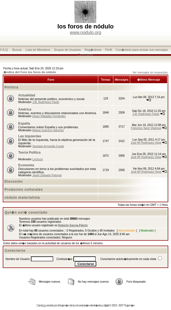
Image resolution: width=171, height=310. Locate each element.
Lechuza (37, 159)
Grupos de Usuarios (67, 49)
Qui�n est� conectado (26, 212)
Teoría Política (29, 152)
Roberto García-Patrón (73, 225)
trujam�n (64, 305)
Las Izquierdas (29, 136)
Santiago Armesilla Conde (48, 146)
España (24, 123)
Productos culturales (23, 189)
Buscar (17, 49)
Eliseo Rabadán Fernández (49, 116)
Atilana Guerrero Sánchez (48, 130)
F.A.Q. (4, 49)
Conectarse (85, 54)
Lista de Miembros (37, 49)
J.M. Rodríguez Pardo (45, 102)
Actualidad (26, 95)
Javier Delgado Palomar (47, 175)
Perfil (108, 49)
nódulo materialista (22, 197)
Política (11, 87)
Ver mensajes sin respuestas (150, 72)
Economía (26, 165)
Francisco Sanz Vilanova (146, 128)
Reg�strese (93, 49)
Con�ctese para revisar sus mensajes (142, 49)
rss (44, 305)
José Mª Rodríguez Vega (146, 142)
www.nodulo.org (85, 32)
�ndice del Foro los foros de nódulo (29, 72)
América (24, 109)
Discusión (13, 181)
